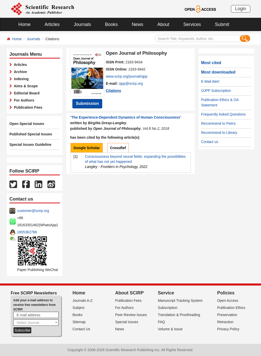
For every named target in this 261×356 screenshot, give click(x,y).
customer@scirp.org (33, 211)
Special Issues (126, 322)
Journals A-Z (83, 300)
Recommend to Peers (218, 123)
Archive (19, 72)
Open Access (227, 300)
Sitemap (79, 322)
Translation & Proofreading (179, 315)
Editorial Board (26, 93)
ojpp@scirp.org (131, 83)
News (137, 24)
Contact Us (81, 329)
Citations (113, 91)
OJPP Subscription (216, 91)
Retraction (225, 322)
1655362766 (27, 232)
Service (166, 292)
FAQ (161, 322)
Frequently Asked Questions (223, 114)
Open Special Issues (26, 124)
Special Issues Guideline (30, 145)
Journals (82, 24)
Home (24, 24)
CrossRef (118, 148)
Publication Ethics (231, 308)
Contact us (209, 142)
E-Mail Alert (210, 81)
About (163, 24)
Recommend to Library (219, 133)
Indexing (20, 79)
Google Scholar (86, 148)
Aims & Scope (25, 86)
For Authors (23, 100)
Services (192, 24)
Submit (222, 24)
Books (111, 24)
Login (240, 8)
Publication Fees (27, 107)
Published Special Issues (30, 134)
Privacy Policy (228, 329)
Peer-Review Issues (131, 315)
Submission (87, 103)
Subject (79, 308)
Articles (52, 24)
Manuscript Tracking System (180, 300)
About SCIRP (129, 292)
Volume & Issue (170, 329)
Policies (225, 292)
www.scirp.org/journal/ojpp (126, 76)
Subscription (167, 308)
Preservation (227, 315)
